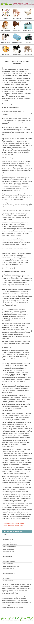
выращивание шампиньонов (10, 544)
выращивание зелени (8, 559)
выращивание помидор (9, 573)
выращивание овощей (8, 549)
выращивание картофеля (9, 546)
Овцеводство (28, 50)
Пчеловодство (6, 50)
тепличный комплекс (8, 537)
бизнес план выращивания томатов (14, 525)
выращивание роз (7, 554)
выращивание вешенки (8, 551)
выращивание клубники (9, 561)
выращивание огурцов (8, 568)
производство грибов (8, 580)
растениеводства (7, 578)
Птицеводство (28, 14)
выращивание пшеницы (9, 571)
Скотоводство (17, 50)
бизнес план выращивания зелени (14, 523)
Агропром (28, 38)
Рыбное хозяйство (28, 26)
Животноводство (17, 26)
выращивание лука (7, 556)
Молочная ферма (5, 38)
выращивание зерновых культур (11, 566)
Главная (6, 14)
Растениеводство (17, 38)
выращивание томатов (8, 576)
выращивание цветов (8, 563)
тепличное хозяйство (8, 539)
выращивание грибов (8, 541)
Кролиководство (5, 26)
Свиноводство (17, 14)
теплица (5, 534)
